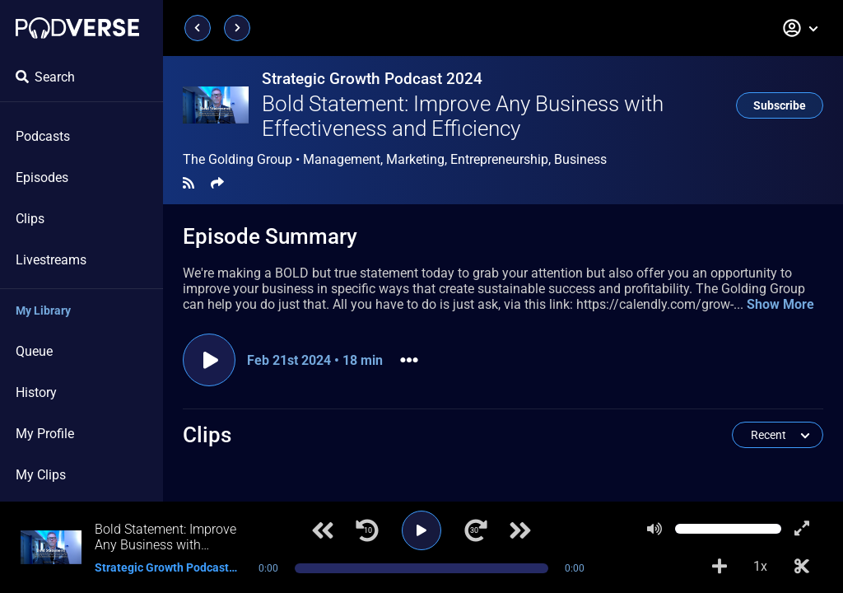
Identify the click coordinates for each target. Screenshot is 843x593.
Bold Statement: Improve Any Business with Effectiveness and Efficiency (463, 116)
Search (45, 77)
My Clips (41, 475)
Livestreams (51, 260)
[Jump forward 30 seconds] (476, 530)
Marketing (415, 159)
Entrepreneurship (499, 159)
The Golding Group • (395, 159)
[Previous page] (197, 28)
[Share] (217, 183)
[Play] (421, 530)
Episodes (42, 177)
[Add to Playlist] (719, 566)
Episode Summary (270, 236)
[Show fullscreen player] (801, 529)
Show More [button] (780, 304)
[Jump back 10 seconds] (367, 530)
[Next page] (237, 28)
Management (341, 159)
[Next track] (520, 530)
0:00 (268, 568)
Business (580, 159)
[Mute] (654, 529)
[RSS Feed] (188, 183)
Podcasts (43, 136)
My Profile (45, 433)
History (36, 392)
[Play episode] (209, 360)
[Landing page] (77, 28)
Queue (34, 351)
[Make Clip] (801, 566)
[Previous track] (322, 530)
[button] (801, 28)
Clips (30, 218)
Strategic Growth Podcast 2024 (372, 78)
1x (760, 566)
